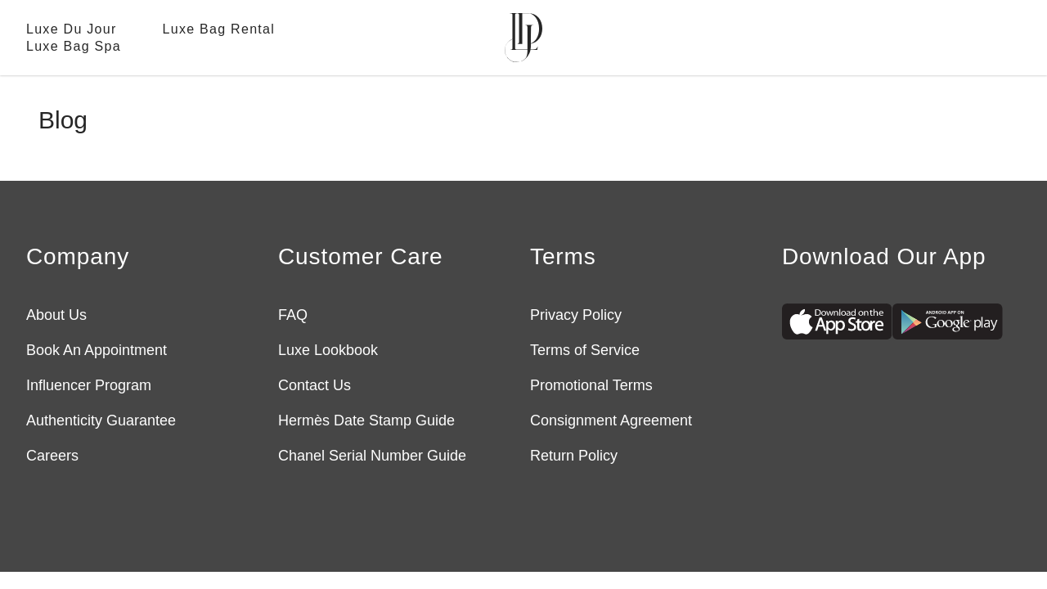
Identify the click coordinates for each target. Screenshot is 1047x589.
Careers (52, 455)
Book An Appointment (96, 350)
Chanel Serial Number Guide (372, 455)
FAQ (293, 315)
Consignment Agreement (611, 420)
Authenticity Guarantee (101, 420)
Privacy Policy (576, 315)
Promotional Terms (591, 385)
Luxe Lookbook (328, 350)
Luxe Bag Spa (73, 46)
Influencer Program (88, 385)
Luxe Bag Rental (219, 29)
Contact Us (314, 385)
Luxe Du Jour (71, 29)
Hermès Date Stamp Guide (366, 420)
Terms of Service (585, 350)
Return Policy (574, 455)
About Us (56, 315)
